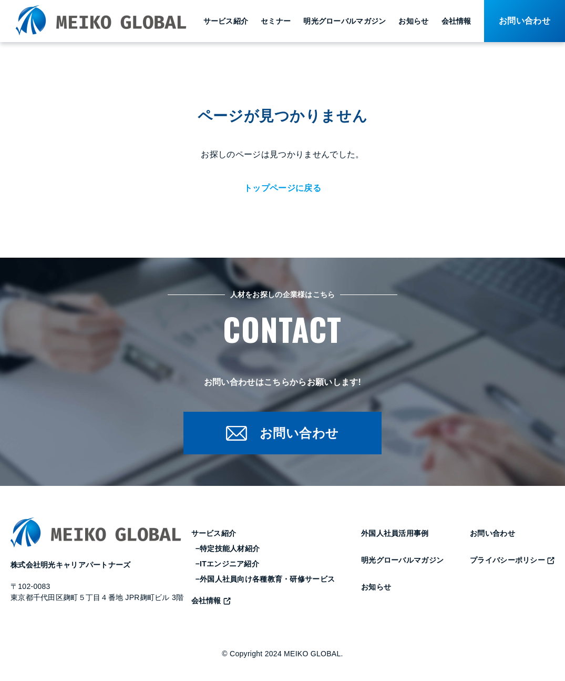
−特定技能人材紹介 (228, 549)
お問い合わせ (492, 534)
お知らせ (413, 21)
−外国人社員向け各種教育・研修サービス (265, 579)
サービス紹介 (226, 21)
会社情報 (456, 21)
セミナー (276, 21)
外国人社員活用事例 (395, 534)
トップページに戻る (282, 188)
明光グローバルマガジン (344, 21)
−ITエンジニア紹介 (227, 564)
